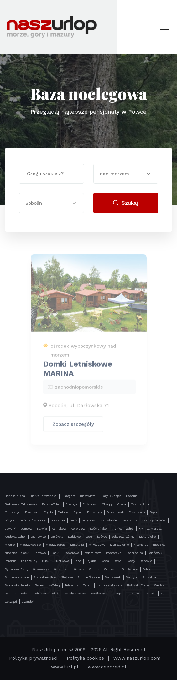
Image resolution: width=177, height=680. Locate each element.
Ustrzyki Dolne (138, 585)
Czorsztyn (12, 512)
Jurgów (26, 528)
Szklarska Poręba (17, 585)
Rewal (118, 561)
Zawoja (136, 593)
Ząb (163, 593)
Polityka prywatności (33, 658)
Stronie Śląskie (88, 577)
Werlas (159, 585)
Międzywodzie (30, 544)
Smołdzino (130, 569)
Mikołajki (77, 544)
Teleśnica (71, 585)
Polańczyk (155, 552)
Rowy (131, 561)
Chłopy (107, 504)
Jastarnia (130, 520)
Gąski (154, 512)
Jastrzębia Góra (154, 520)
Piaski (55, 552)
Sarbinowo (61, 569)
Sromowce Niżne (17, 577)
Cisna (121, 504)
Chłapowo (89, 504)
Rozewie (146, 561)
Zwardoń (28, 601)
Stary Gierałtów (45, 577)
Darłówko (32, 512)
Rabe (77, 561)
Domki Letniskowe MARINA (77, 371)
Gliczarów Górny (33, 520)
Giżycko (10, 520)
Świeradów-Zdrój (47, 585)
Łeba (88, 536)
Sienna (94, 569)
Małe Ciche (147, 536)
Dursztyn (94, 512)
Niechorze (140, 544)
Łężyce (102, 536)
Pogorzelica (134, 552)
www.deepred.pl (107, 667)
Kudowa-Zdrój (15, 536)
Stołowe (67, 577)
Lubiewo (74, 536)
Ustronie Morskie (109, 585)
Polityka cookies (85, 658)
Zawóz (151, 593)
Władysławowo (75, 593)
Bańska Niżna (15, 496)
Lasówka (56, 536)
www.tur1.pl (64, 667)
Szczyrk (132, 577)
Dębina (63, 512)
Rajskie (91, 561)
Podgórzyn (114, 552)
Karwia (42, 528)
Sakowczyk (41, 569)
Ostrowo (39, 552)
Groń (73, 520)
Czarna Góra (140, 504)
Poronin (10, 561)
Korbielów (78, 528)
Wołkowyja (99, 593)
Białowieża (88, 496)
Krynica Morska (150, 528)
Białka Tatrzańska (43, 496)
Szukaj (125, 203)
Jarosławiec (109, 520)
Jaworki (10, 528)
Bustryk (71, 504)
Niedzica (159, 544)
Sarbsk (79, 569)
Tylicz (87, 585)
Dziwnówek (115, 512)
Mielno (10, 544)
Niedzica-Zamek (17, 552)
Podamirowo (92, 552)
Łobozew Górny (123, 536)
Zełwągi (11, 601)
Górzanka (57, 520)
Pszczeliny (29, 561)
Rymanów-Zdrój (16, 569)
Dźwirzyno (137, 512)
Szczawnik (113, 577)
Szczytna (149, 577)
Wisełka (40, 593)
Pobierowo (71, 552)
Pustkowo (61, 561)
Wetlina (10, 593)
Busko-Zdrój (51, 504)
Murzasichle (119, 544)
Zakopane (119, 593)
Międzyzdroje (55, 544)
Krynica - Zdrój (122, 528)
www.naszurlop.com (136, 658)
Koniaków (59, 528)
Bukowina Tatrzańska (21, 504)
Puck (45, 561)
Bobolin (131, 496)
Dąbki (48, 512)
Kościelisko (98, 528)
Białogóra (68, 496)
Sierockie (110, 569)
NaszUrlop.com (50, 650)
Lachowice (38, 536)
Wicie (25, 593)
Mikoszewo (97, 544)
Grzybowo (88, 520)
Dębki (77, 512)
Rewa (105, 561)
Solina (147, 569)
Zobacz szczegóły (73, 426)
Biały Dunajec (110, 496)
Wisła (55, 593)
